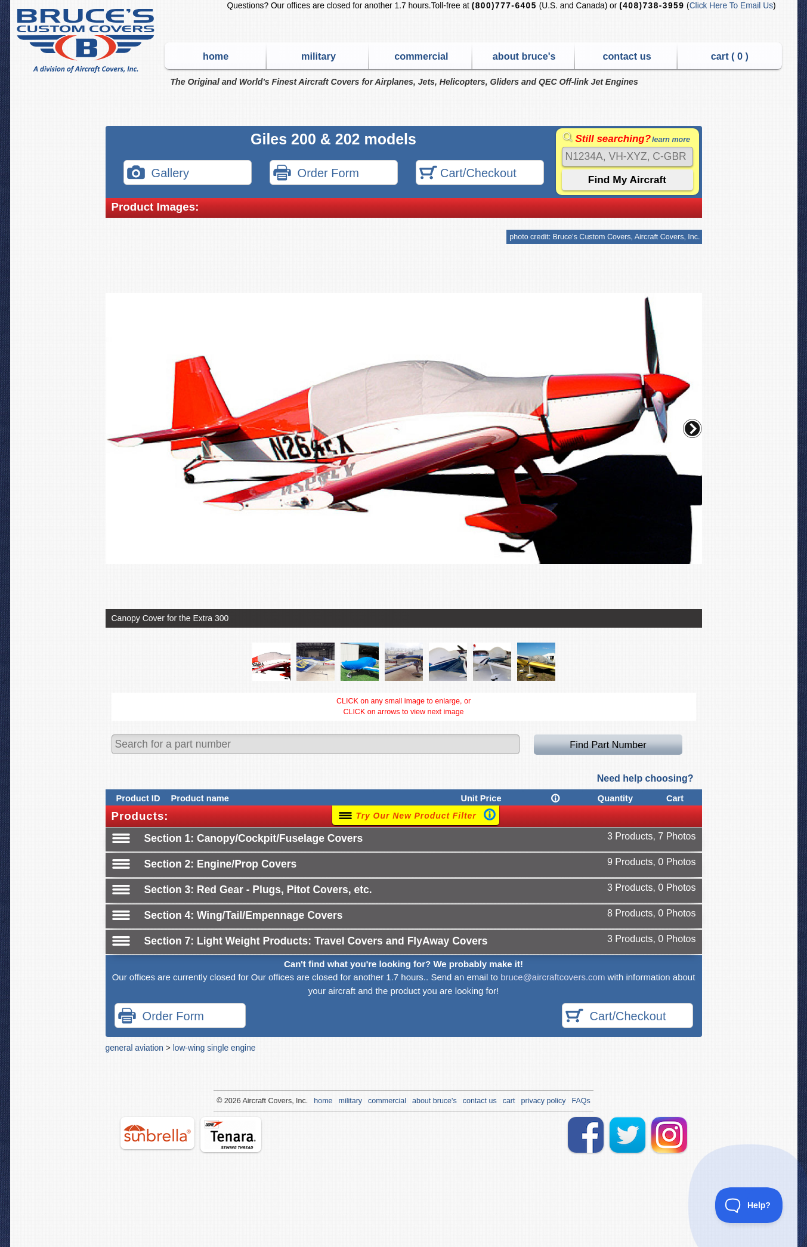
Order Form (316, 173)
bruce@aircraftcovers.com (552, 977)
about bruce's (524, 56)
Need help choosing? (645, 778)
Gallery (158, 173)
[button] (692, 428)
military (318, 56)
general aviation (134, 1047)
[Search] (627, 156)
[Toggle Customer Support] (749, 1205)
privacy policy (543, 1101)
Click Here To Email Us (731, 5)
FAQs (581, 1101)
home (215, 56)
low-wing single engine (214, 1047)
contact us (626, 56)
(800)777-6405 (504, 5)
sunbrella (157, 1133)
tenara (230, 1134)
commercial (421, 56)
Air (246, 1101)
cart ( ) (730, 56)
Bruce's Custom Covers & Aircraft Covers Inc (87, 41)
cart (509, 1101)
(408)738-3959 (651, 5)
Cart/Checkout (468, 173)
